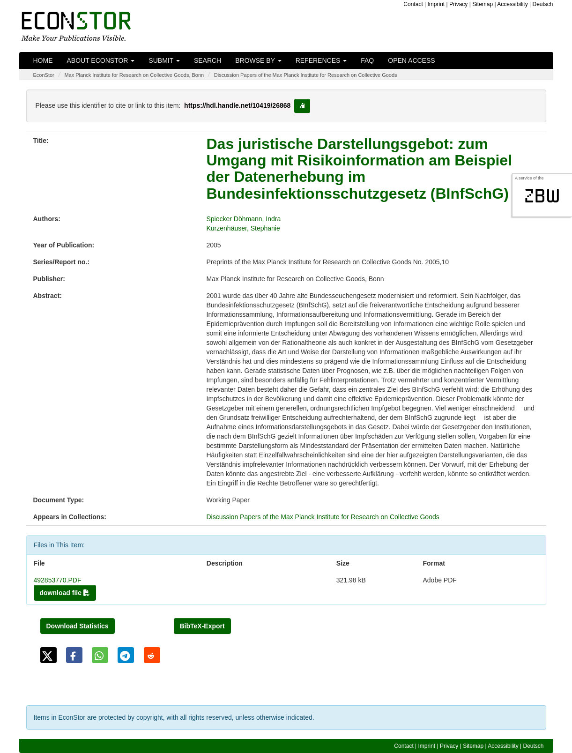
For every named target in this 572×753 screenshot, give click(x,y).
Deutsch (542, 4)
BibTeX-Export (202, 626)
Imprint (436, 4)
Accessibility (512, 4)
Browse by (258, 60)
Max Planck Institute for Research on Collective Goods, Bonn (134, 75)
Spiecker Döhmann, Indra (244, 219)
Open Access (411, 60)
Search (207, 60)
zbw (542, 196)
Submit (164, 60)
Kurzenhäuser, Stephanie (243, 228)
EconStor (43, 75)
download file (65, 592)
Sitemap (482, 4)
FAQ (367, 60)
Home (43, 60)
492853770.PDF (58, 580)
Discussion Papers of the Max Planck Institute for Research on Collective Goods (305, 75)
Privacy (458, 4)
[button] (48, 655)
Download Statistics (77, 626)
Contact (413, 4)
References (321, 60)
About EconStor (101, 60)
